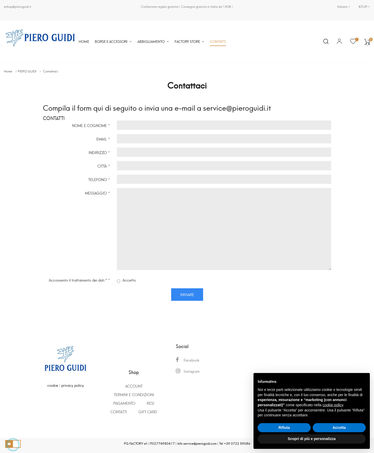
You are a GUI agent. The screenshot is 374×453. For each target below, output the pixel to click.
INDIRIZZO (99, 152)
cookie (52, 385)
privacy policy (72, 385)
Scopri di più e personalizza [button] (312, 439)
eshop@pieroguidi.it (17, 6)
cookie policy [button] (333, 405)
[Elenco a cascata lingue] (344, 6)
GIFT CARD (147, 412)
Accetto (126, 280)
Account (134, 386)
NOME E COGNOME (90, 125)
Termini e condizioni (134, 394)
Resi (150, 403)
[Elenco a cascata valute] (362, 6)
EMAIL (102, 138)
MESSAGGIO (97, 192)
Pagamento (124, 403)
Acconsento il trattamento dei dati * (79, 279)
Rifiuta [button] (284, 427)
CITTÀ (103, 165)
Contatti (118, 412)
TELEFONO (98, 179)
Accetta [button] (339, 427)
